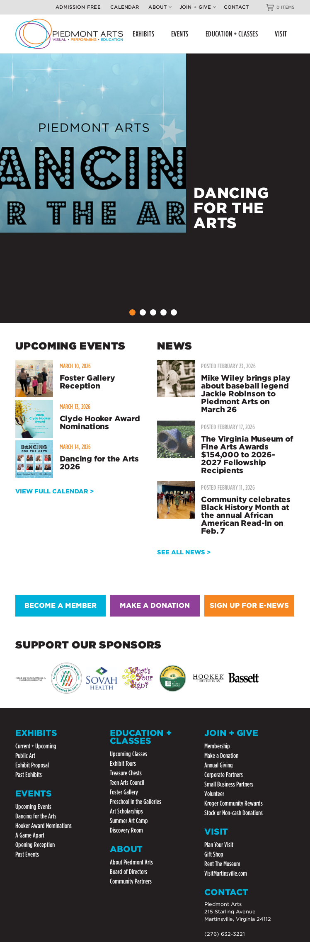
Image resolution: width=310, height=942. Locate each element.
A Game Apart (29, 835)
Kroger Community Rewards (233, 803)
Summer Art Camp (129, 821)
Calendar (124, 7)
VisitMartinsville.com (225, 873)
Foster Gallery (124, 792)
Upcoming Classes (128, 754)
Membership (217, 746)
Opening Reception (35, 845)
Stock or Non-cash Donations (233, 813)
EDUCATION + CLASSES (232, 33)
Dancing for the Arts (35, 816)
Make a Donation (221, 756)
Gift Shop (213, 854)
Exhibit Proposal (32, 765)
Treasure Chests (126, 773)
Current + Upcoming (35, 746)
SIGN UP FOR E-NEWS (249, 605)
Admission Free (78, 7)
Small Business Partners (228, 784)
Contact (236, 7)
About (159, 7)
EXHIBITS (143, 33)
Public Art (25, 756)
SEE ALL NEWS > (184, 552)
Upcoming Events (33, 807)
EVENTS (180, 33)
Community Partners (131, 881)
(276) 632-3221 (224, 934)
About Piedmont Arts (131, 862)
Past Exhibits (28, 775)
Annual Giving (218, 765)
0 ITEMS (285, 7)
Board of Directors (128, 872)
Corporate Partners (223, 775)
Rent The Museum (222, 864)
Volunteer (214, 794)
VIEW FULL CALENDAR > (54, 491)
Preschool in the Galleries (135, 802)
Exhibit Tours (123, 763)
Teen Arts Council (127, 783)
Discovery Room (126, 830)
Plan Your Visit (218, 845)
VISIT (281, 33)
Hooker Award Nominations (43, 826)
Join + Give (197, 7)
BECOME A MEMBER (60, 605)
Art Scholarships (126, 811)
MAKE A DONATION (155, 605)
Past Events (27, 854)
